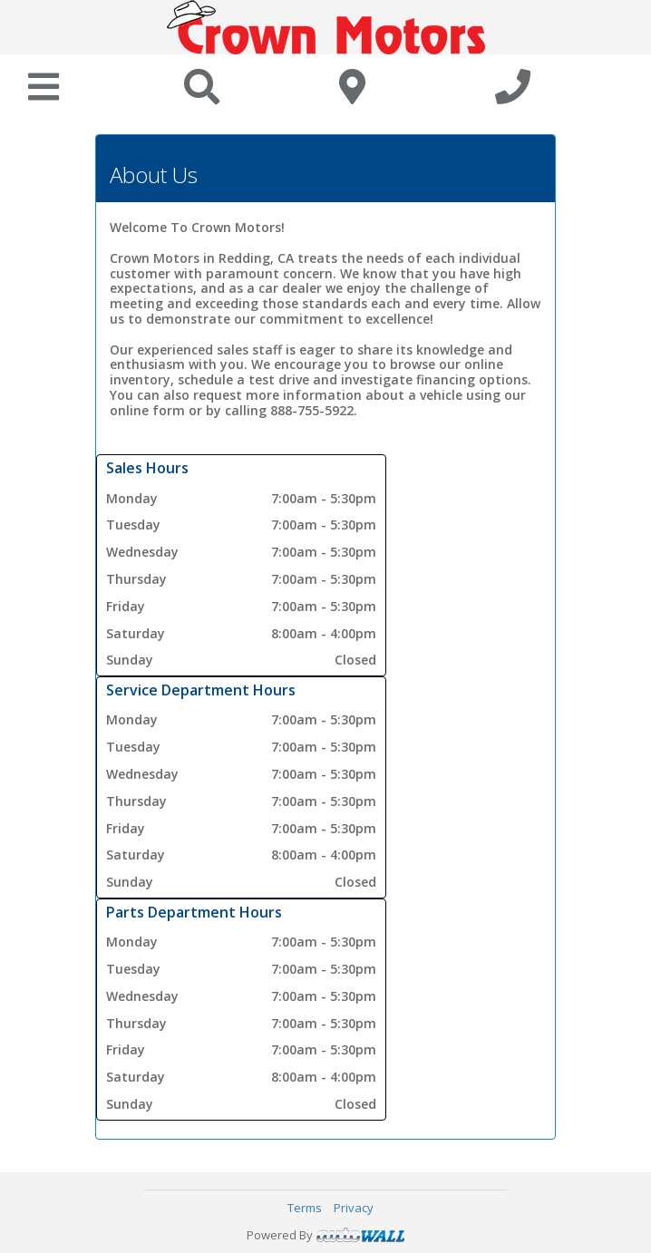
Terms (304, 1208)
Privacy (354, 1208)
